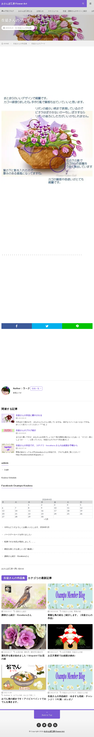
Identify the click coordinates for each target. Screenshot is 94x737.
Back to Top (47, 715)
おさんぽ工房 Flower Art (54, 731)
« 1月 (46, 519)
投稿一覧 (35, 388)
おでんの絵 (17, 695)
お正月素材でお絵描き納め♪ (62, 655)
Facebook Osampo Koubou (16, 485)
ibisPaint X (8, 695)
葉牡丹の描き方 (37, 652)
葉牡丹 (26, 652)
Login (6, 469)
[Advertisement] (47, 72)
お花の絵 (19, 652)
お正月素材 (66, 652)
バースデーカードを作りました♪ (18, 534)
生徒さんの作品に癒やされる (29, 415)
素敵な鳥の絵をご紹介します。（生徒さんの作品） (70, 617)
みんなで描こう (29, 695)
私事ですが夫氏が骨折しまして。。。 (20, 541)
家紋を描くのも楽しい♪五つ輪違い (18, 549)
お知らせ (40, 11)
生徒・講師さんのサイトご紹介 (75, 11)
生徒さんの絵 (67, 611)
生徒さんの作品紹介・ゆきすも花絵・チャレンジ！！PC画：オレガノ (70, 698)
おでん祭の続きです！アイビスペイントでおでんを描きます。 (23, 700)
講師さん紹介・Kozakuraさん (16, 556)
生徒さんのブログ (69, 692)
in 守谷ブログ (7, 11)
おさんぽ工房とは (25, 11)
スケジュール (53, 11)
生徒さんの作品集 (25, 28)
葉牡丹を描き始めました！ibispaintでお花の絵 (22, 657)
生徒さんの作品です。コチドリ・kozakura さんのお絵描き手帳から (47, 445)
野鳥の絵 (77, 611)
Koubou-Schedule (8, 478)
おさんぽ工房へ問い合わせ (12, 568)
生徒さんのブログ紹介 (26, 430)
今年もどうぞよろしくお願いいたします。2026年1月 (26, 527)
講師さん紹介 (21, 611)
